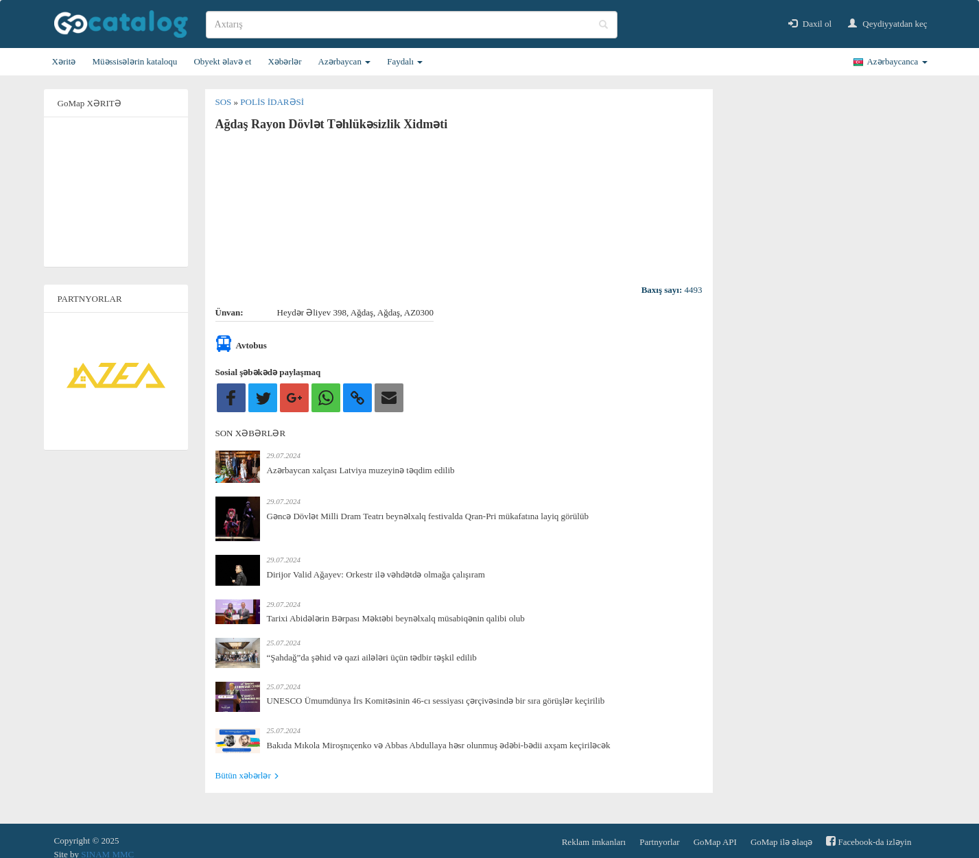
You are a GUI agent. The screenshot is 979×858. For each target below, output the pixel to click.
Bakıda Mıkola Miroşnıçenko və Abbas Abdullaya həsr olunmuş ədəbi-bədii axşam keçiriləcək (439, 745)
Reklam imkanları (594, 842)
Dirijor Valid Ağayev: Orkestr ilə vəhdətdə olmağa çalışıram (376, 574)
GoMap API (715, 842)
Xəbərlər (284, 61)
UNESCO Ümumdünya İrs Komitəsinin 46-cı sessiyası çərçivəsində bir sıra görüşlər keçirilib (436, 700)
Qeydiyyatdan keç (887, 24)
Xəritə (64, 61)
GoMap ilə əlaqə (781, 842)
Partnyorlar (659, 842)
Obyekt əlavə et (222, 61)
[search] (411, 24)
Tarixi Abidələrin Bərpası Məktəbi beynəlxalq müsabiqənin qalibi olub (396, 618)
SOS (224, 102)
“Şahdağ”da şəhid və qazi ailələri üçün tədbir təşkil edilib (372, 657)
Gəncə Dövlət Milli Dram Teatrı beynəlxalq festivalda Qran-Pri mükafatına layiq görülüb (428, 516)
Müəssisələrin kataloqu (134, 61)
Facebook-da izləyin (868, 841)
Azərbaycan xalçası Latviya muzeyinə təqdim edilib (361, 470)
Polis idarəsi (272, 102)
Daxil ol (810, 24)
